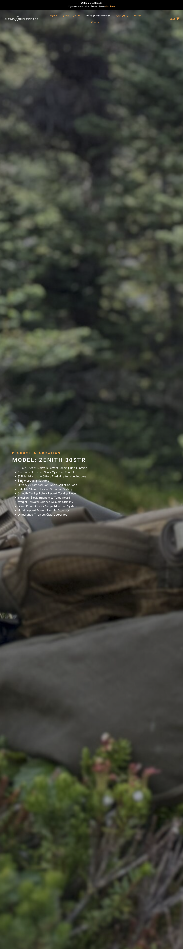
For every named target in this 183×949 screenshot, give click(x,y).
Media (138, 15)
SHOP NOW (71, 15)
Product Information (98, 15)
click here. (110, 6)
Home (53, 15)
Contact (96, 22)
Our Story (122, 15)
